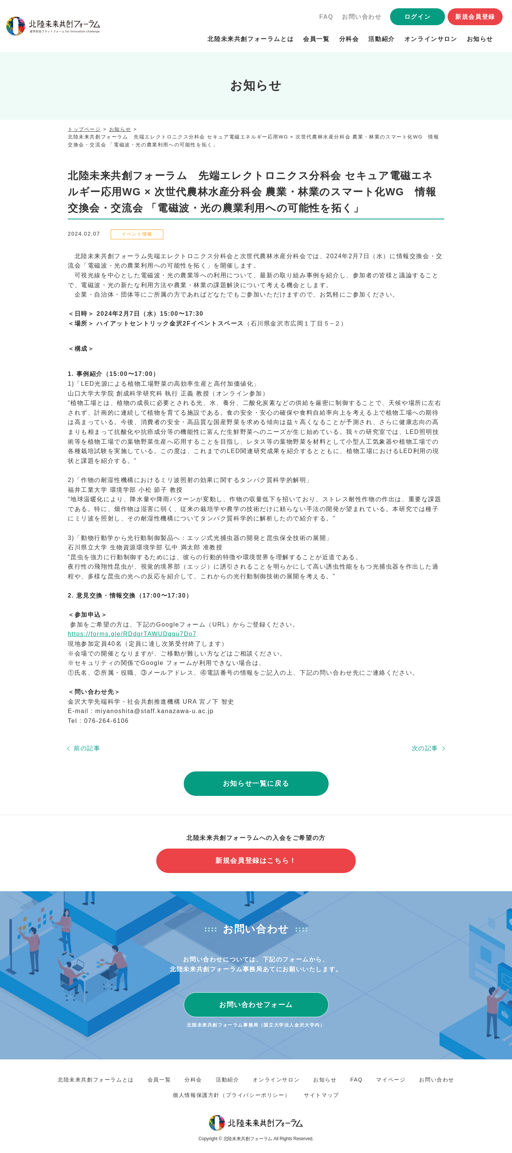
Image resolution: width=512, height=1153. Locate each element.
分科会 (349, 39)
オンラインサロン (430, 39)
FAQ (326, 17)
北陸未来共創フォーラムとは (250, 39)
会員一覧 (316, 39)
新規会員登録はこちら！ (256, 860)
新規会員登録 (475, 17)
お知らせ (480, 39)
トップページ (84, 129)
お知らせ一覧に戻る (256, 783)
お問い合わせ (362, 17)
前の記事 (87, 748)
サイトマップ (321, 1095)
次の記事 (425, 748)
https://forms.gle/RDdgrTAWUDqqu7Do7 (132, 634)
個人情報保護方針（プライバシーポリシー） (231, 1095)
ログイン (417, 17)
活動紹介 (381, 39)
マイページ (390, 1080)
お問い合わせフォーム (256, 1004)
